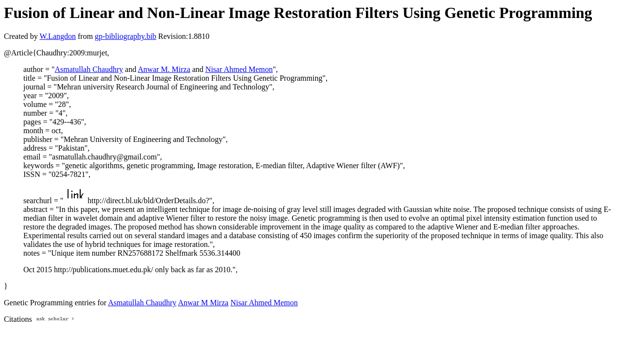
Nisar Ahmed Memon (239, 69)
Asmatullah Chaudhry (88, 69)
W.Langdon (57, 36)
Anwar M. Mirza (164, 69)
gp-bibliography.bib (125, 36)
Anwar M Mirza (203, 302)
